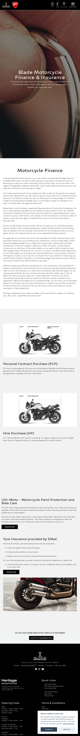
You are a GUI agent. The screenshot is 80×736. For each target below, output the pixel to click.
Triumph (49, 665)
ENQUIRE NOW (10, 527)
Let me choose (68, 724)
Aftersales (45, 709)
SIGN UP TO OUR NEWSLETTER (41, 638)
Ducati (16, 665)
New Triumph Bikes (51, 692)
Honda (40, 665)
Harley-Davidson (28, 665)
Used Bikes (48, 694)
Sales (43, 707)
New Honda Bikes (50, 688)
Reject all (66, 729)
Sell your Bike (60, 665)
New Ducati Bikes (50, 684)
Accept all (48, 729)
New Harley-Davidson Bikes (53, 686)
